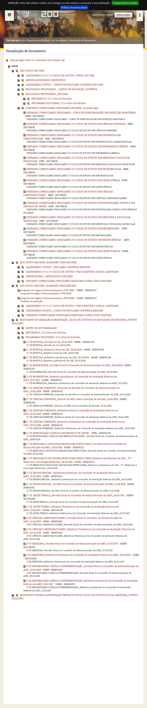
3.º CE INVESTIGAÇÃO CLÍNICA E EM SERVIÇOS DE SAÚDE (58, 433)
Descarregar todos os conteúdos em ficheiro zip (37, 60)
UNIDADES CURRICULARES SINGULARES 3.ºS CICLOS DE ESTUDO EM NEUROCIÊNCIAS (74, 239)
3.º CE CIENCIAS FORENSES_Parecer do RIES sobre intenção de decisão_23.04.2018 (72, 399)
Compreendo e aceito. (125, 3)
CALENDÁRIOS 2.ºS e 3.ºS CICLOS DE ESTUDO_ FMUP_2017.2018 (60, 75)
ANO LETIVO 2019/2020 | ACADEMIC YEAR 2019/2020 (48, 262)
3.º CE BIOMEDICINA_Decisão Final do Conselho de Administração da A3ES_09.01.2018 (74, 365)
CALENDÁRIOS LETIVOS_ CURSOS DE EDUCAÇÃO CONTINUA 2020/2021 (64, 310)
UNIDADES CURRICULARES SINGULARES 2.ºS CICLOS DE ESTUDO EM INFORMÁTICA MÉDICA (77, 146)
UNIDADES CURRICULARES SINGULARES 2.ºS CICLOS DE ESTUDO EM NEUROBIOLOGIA (73, 169)
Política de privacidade (74, 7)
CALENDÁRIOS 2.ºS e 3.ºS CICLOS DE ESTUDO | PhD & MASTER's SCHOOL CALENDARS (72, 271)
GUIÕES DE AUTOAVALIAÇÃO (41, 328)
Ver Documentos (59, 40)
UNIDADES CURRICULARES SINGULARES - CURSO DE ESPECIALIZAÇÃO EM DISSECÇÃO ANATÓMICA (81, 112)
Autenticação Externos (102, 14)
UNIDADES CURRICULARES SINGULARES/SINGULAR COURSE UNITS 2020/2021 (68, 315)
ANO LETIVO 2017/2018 (32, 70)
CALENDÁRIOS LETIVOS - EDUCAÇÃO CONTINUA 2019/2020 (58, 267)
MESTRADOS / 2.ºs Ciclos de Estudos (51, 98)
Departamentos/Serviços (38, 40)
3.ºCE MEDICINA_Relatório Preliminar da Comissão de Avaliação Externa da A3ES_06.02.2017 (78, 554)
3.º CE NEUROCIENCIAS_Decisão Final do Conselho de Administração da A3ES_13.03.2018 (75, 484)
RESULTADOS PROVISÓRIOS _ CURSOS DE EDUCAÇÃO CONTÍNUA (61, 89)
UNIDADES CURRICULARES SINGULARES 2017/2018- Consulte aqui (62, 108)
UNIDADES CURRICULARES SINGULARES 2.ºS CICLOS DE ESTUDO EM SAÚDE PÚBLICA (73, 180)
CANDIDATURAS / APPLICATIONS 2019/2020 (49, 276)
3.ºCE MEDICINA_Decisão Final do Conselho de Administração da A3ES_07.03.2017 (72, 543)
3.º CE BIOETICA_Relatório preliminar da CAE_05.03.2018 (57, 357)
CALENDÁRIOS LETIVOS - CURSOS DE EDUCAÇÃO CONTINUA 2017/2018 (64, 84)
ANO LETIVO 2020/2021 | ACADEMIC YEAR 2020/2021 (48, 285)
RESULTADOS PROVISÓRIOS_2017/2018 (47, 94)
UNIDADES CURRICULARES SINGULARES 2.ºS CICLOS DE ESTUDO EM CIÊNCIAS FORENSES (76, 123)
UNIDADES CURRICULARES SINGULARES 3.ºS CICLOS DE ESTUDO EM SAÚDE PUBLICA (73, 251)
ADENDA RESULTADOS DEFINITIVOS (46, 80)
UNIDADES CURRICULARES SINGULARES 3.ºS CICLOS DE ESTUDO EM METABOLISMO (73, 228)
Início (22, 40)
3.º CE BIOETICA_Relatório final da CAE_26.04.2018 (54, 349)
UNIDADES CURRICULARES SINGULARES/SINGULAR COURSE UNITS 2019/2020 (69, 281)
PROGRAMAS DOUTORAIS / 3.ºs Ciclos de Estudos (58, 103)
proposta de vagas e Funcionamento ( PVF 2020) (47, 290)
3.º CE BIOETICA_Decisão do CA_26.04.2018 (49, 342)
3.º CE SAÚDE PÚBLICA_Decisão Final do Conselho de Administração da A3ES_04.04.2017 (75, 495)
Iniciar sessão (123, 14)
